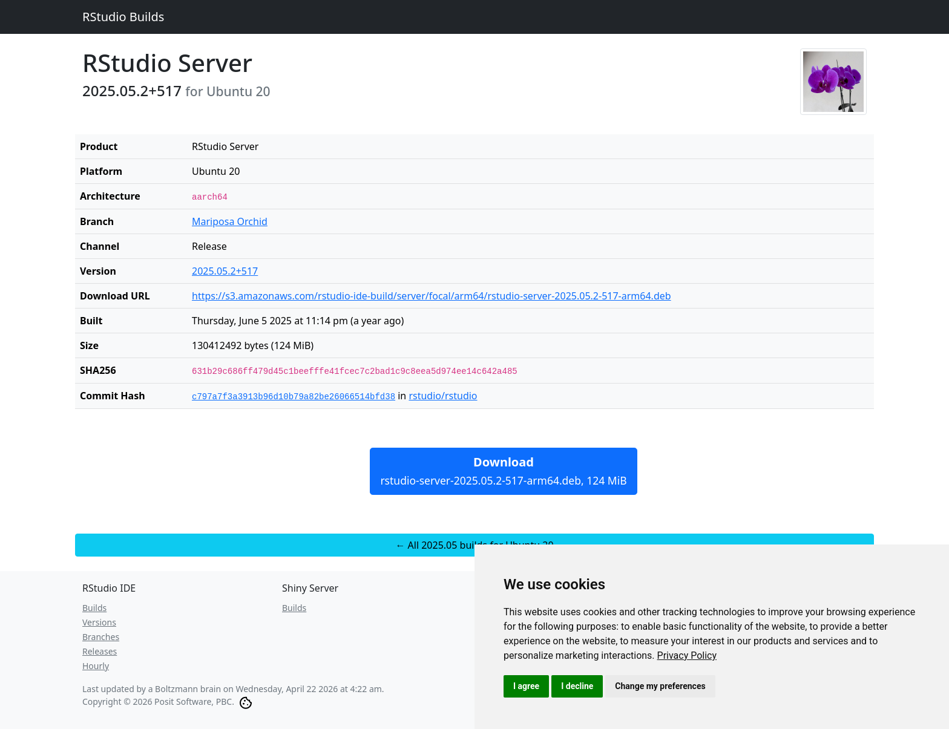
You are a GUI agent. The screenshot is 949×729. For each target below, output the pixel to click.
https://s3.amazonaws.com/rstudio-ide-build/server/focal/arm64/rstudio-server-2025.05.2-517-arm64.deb (431, 295)
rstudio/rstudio (443, 395)
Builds (94, 607)
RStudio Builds (123, 16)
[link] (687, 655)
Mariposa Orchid (230, 221)
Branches (100, 636)
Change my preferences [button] (660, 686)
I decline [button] (577, 686)
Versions (99, 622)
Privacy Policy (687, 655)
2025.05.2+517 (225, 271)
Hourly (95, 666)
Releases (99, 651)
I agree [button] (526, 686)
